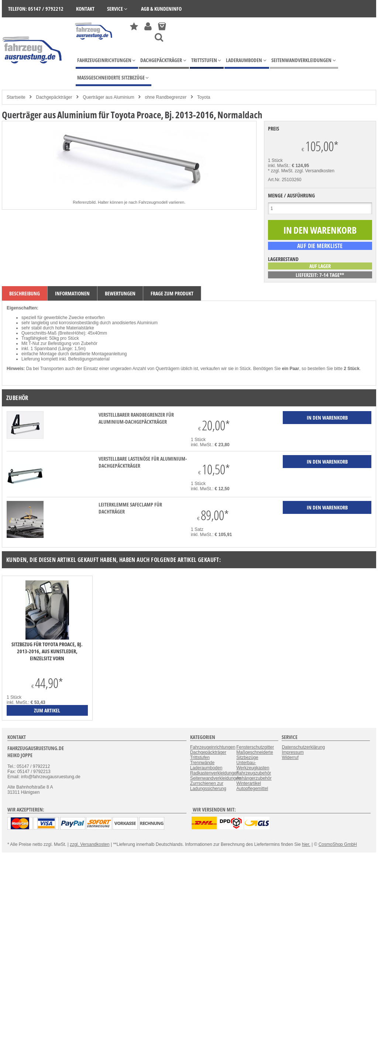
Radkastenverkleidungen (214, 773)
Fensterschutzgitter (255, 747)
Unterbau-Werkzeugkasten (252, 765)
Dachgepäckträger (54, 97)
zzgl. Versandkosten (314, 170)
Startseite (16, 97)
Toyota (203, 97)
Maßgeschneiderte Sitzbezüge (254, 755)
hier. (306, 844)
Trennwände (202, 762)
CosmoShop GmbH (338, 844)
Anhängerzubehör (253, 778)
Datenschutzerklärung (303, 747)
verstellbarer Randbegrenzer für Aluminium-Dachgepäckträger (136, 418)
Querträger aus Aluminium (108, 97)
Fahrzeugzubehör (253, 773)
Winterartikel (248, 783)
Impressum (292, 752)
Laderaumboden (206, 767)
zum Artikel (47, 710)
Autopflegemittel (252, 788)
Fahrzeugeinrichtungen (213, 747)
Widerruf (290, 757)
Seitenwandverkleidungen (215, 778)
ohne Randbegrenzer (166, 97)
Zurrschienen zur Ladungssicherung (208, 786)
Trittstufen (200, 757)
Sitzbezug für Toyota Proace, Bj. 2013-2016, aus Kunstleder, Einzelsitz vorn (47, 651)
